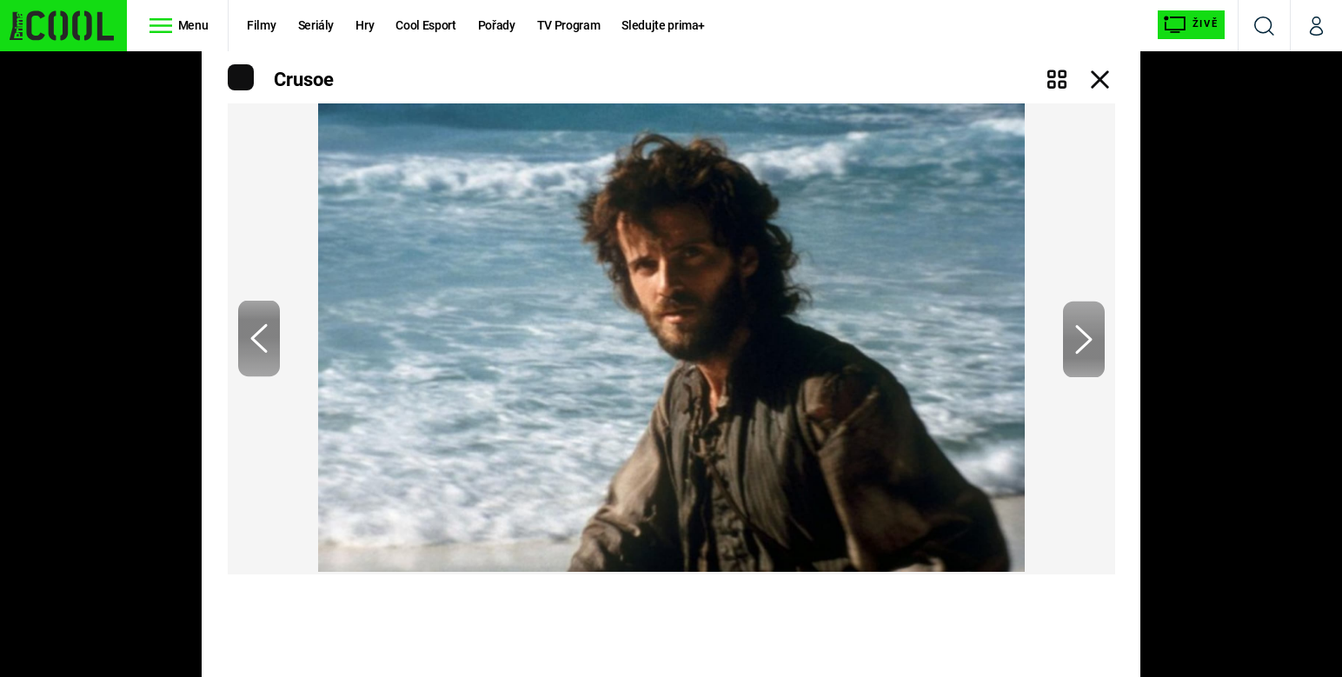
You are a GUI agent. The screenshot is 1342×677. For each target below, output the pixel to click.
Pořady (496, 25)
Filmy (261, 25)
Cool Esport (425, 25)
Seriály (316, 25)
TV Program (568, 25)
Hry (364, 25)
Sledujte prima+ (663, 25)
